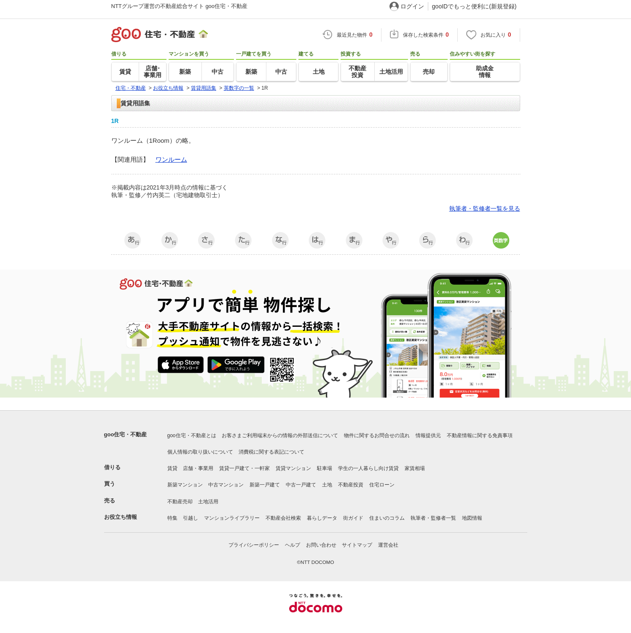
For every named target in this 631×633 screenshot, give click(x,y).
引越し (190, 518)
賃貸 (172, 468)
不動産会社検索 (283, 518)
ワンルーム (171, 159)
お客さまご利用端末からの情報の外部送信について (280, 435)
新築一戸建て (265, 485)
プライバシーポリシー (253, 545)
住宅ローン (382, 485)
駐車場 (324, 468)
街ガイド (353, 518)
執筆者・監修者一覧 (433, 518)
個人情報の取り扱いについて (200, 452)
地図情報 (472, 518)
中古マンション (226, 485)
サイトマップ (357, 545)
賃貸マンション (293, 468)
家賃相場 (415, 468)
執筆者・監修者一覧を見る (484, 208)
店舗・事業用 (198, 468)
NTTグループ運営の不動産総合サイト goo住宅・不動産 (179, 6)
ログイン (412, 6)
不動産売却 (180, 502)
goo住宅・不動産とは (191, 435)
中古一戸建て (301, 485)
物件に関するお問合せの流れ (377, 435)
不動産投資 (350, 485)
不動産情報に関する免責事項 (480, 435)
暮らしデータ (322, 518)
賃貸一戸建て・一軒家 (244, 468)
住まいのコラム (387, 518)
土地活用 (208, 502)
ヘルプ (292, 545)
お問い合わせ (321, 545)
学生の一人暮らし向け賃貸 (368, 468)
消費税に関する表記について (271, 452)
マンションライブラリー (232, 518)
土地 (327, 485)
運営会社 (388, 545)
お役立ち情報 (120, 517)
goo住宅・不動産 (125, 434)
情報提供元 (428, 435)
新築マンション (185, 485)
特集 (172, 518)
